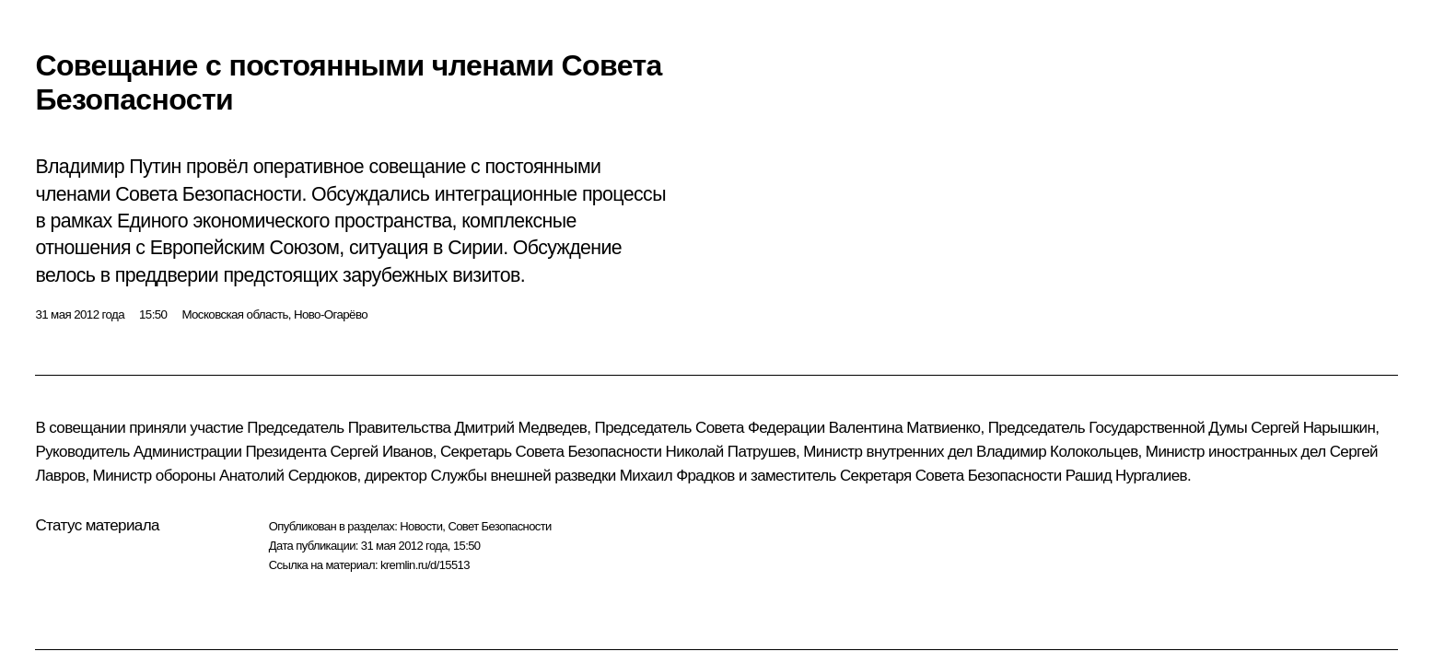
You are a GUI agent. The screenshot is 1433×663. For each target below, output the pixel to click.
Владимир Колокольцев (1057, 451)
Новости (421, 526)
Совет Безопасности (499, 526)
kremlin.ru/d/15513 (425, 565)
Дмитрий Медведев (521, 427)
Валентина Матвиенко (905, 427)
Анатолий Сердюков (288, 475)
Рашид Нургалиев (1126, 475)
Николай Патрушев (731, 451)
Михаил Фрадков (677, 475)
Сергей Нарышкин (1313, 427)
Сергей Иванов (381, 451)
